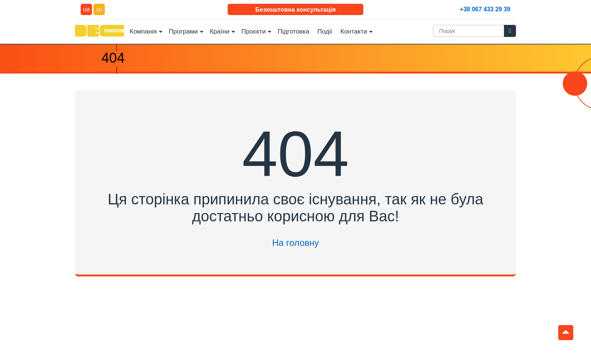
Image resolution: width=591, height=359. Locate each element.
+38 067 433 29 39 (485, 9)
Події (324, 31)
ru (99, 9)
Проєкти (253, 31)
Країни (219, 31)
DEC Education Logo (99, 31)
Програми (183, 31)
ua (86, 9)
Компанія (143, 31)
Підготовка (293, 31)
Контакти (353, 31)
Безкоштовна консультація (295, 9)
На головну (295, 243)
